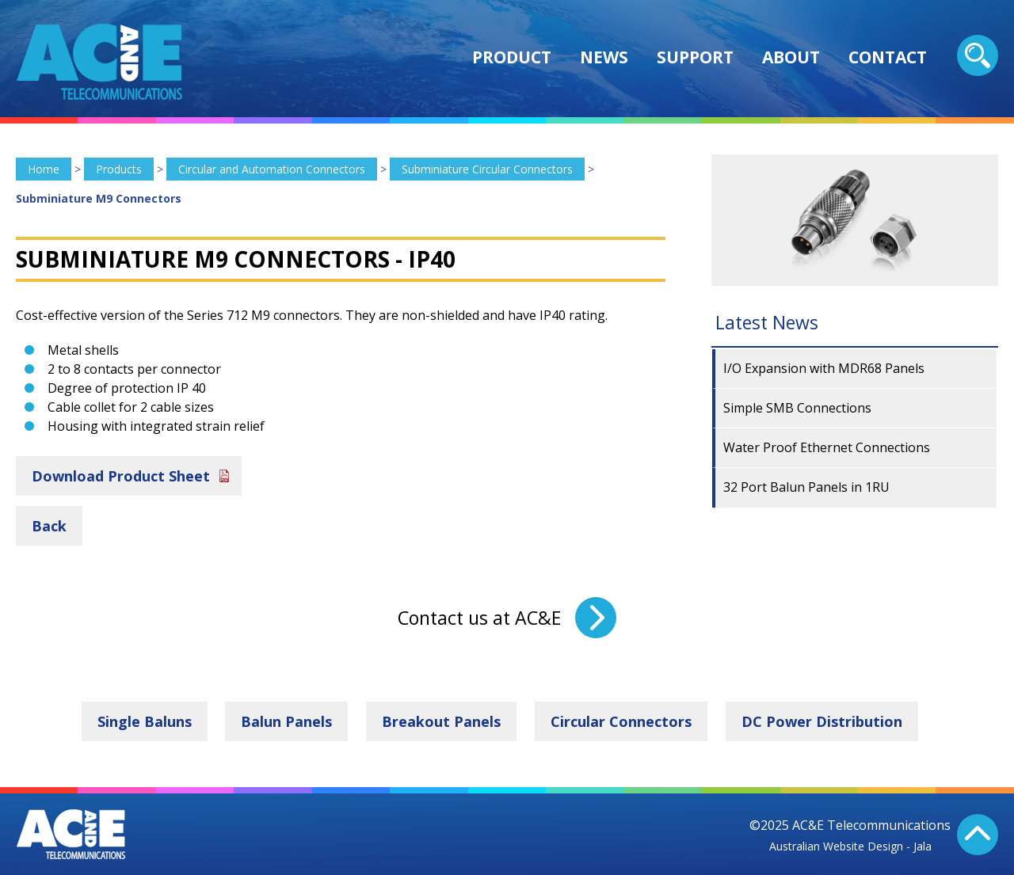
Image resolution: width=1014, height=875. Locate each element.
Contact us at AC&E (479, 617)
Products (119, 169)
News (604, 57)
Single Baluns (144, 721)
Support (695, 57)
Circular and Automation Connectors (271, 169)
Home (43, 169)
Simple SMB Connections (797, 408)
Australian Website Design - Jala (850, 846)
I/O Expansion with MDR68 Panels (823, 368)
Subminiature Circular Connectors (487, 169)
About (791, 57)
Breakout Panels (441, 721)
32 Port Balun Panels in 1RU (806, 487)
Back (49, 525)
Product (511, 57)
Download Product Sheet (121, 475)
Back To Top (977, 834)
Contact (887, 57)
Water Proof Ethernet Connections (826, 447)
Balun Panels (286, 721)
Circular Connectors (621, 721)
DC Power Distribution (821, 721)
